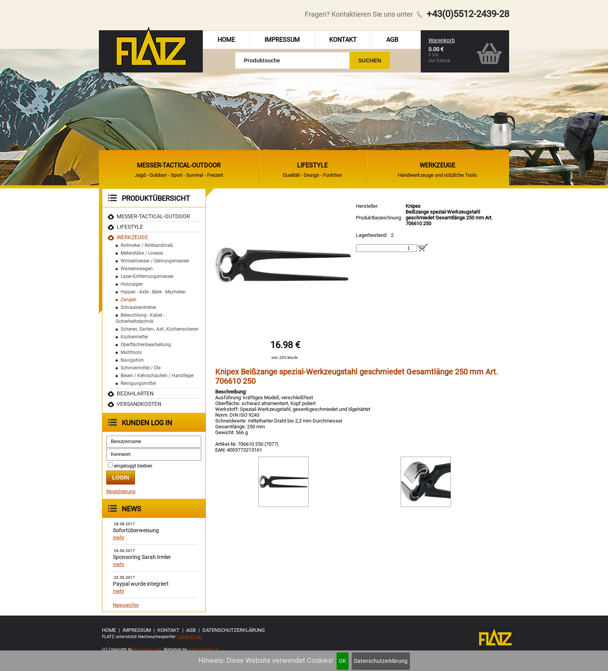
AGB (392, 39)
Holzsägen (132, 284)
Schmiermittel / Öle (141, 368)
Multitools (131, 352)
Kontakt (343, 39)
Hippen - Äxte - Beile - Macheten (153, 292)
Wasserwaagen (137, 268)
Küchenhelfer (134, 337)
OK (342, 661)
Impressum (282, 39)
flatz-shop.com (147, 649)
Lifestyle (130, 227)
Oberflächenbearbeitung (146, 344)
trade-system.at (203, 649)
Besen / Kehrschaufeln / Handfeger (157, 375)
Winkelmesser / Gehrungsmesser (155, 261)
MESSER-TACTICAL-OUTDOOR (153, 216)
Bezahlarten (135, 393)
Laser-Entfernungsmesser (147, 276)
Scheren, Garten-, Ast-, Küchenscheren (160, 329)
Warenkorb (441, 40)
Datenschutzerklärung (381, 661)
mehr (118, 537)
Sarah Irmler (190, 636)
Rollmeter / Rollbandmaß (147, 245)
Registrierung (120, 491)
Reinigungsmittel (138, 383)
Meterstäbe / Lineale (142, 253)
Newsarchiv (126, 605)
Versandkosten (139, 404)
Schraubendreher (138, 307)
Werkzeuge (132, 237)
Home (226, 39)
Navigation (132, 360)
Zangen (128, 299)
